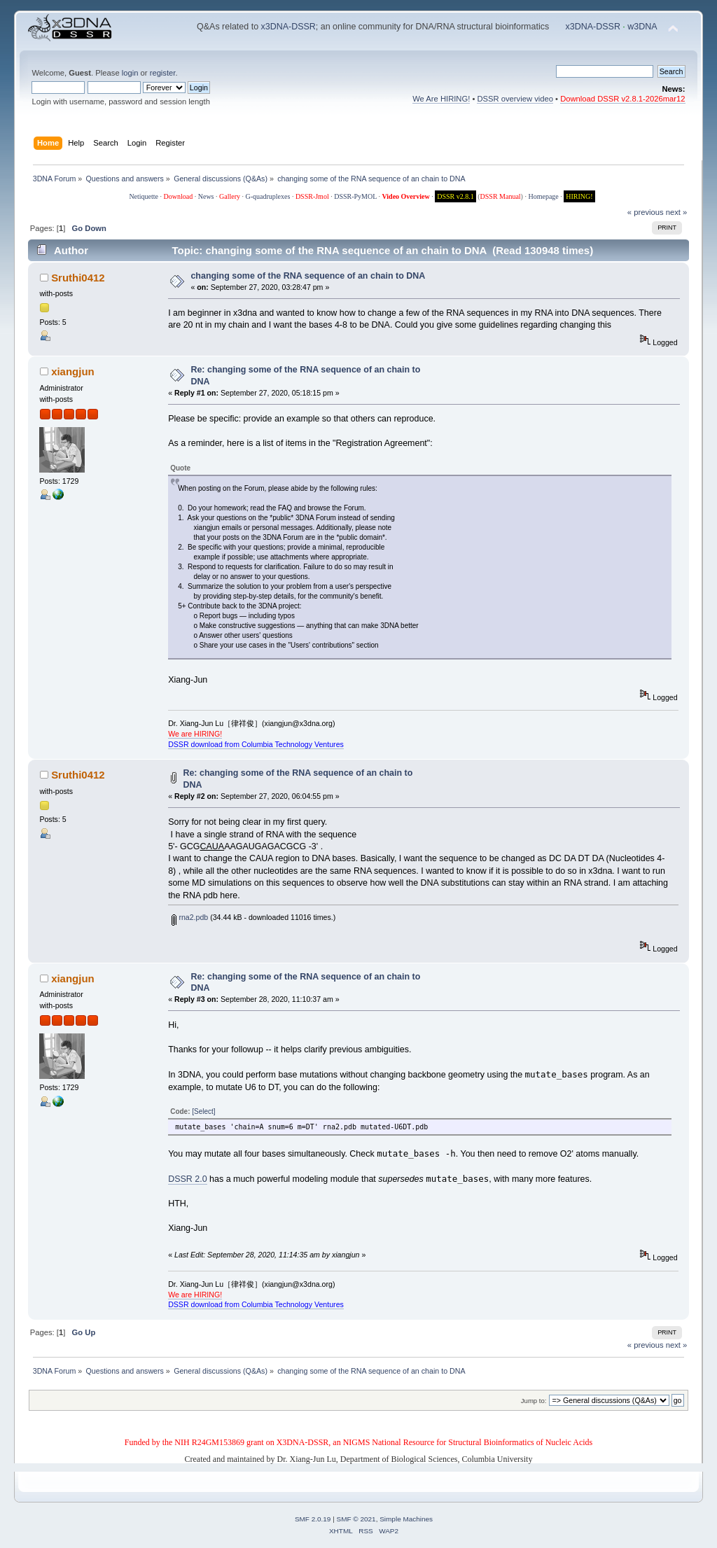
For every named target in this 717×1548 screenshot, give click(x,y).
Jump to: (534, 1400)
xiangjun (73, 371)
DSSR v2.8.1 (455, 196)
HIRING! (579, 196)
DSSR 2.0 (187, 1179)
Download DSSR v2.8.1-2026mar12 (622, 99)
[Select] (203, 1111)
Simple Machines (406, 1519)
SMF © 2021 (356, 1519)
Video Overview (405, 196)
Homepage (543, 196)
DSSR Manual (500, 196)
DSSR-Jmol (312, 196)
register (163, 73)
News (206, 196)
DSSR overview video (515, 99)
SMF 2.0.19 (313, 1519)
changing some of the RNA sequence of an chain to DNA (307, 276)
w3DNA (642, 27)
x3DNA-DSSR (288, 27)
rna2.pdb (190, 917)
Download (178, 196)
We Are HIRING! (441, 99)
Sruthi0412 (78, 278)
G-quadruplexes (268, 196)
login (130, 73)
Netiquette (143, 196)
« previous (645, 212)
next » (677, 212)
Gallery (229, 196)
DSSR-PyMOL (355, 196)
